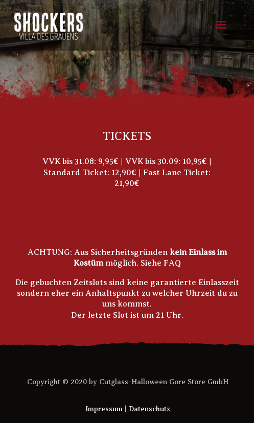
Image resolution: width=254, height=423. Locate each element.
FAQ (172, 263)
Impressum (104, 409)
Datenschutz (149, 409)
